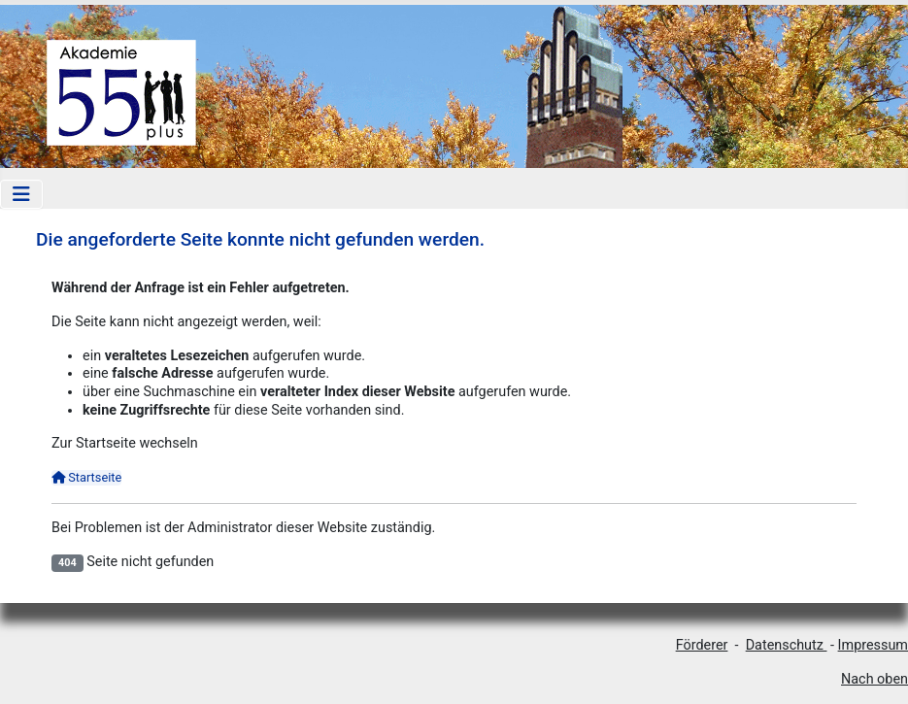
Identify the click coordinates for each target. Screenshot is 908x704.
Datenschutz (786, 645)
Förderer (702, 645)
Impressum (873, 645)
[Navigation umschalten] (21, 194)
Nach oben (874, 679)
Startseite (86, 477)
